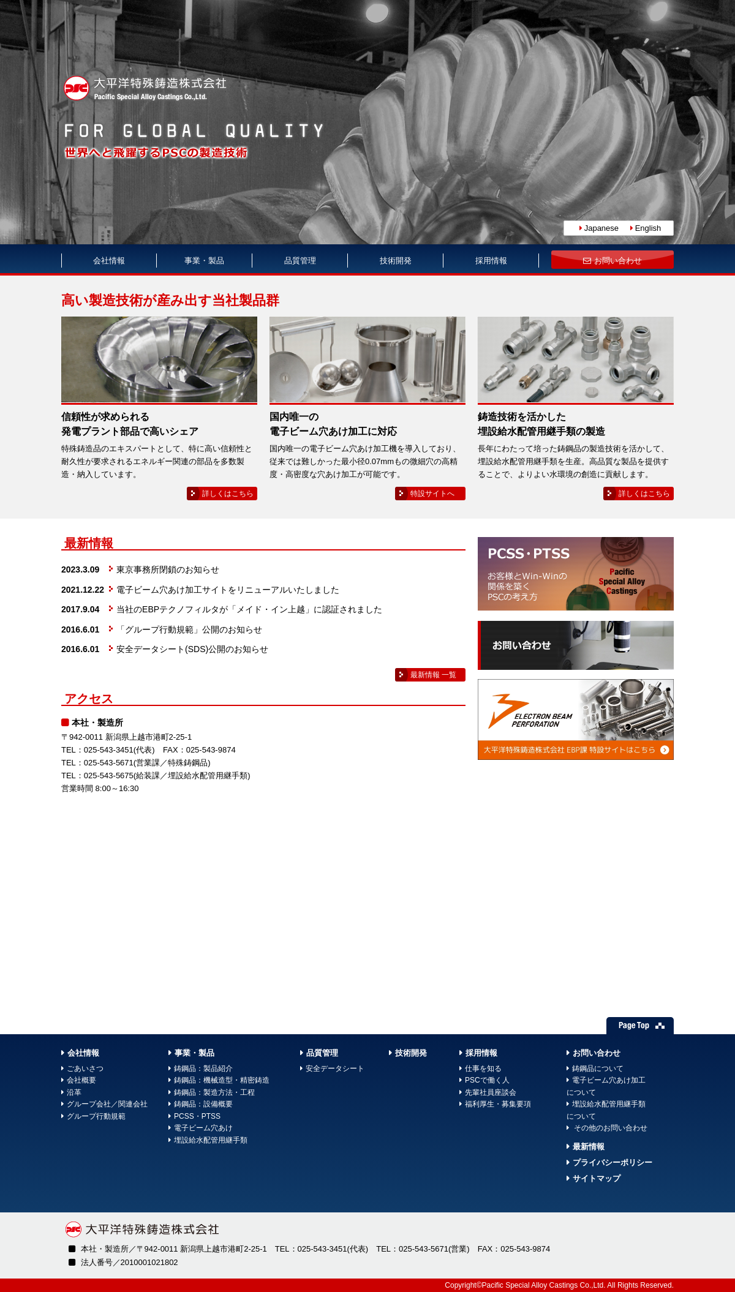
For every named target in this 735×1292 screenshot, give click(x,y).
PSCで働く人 (487, 1080)
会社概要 (81, 1080)
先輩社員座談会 (490, 1092)
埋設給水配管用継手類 (210, 1140)
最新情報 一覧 (433, 674)
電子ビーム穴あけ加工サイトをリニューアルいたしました (227, 590)
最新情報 (589, 1146)
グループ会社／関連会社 (107, 1104)
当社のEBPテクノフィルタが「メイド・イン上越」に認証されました (249, 609)
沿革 (74, 1092)
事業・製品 (204, 260)
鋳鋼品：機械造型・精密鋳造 (222, 1080)
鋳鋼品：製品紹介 (203, 1068)
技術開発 (396, 260)
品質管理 (300, 260)
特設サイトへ (432, 493)
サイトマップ (596, 1178)
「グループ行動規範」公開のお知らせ (189, 629)
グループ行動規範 (96, 1116)
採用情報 (491, 260)
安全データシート (335, 1068)
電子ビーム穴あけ (203, 1128)
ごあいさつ (85, 1068)
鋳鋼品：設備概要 (203, 1104)
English (648, 228)
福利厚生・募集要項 (498, 1104)
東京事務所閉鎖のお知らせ (167, 569)
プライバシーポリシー (612, 1162)
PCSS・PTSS (197, 1116)
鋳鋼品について (598, 1068)
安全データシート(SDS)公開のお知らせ (192, 649)
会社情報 (109, 260)
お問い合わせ (618, 260)
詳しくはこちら (228, 493)
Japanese (601, 228)
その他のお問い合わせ (609, 1128)
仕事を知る (483, 1068)
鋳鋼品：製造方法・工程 (214, 1092)
